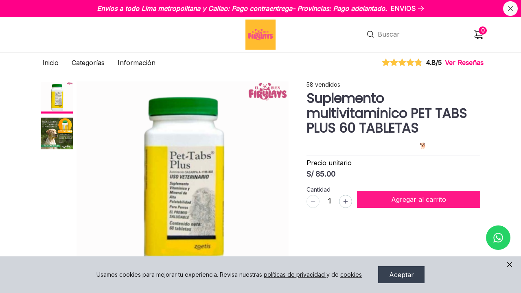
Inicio (50, 63)
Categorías (88, 63)
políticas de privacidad (295, 274)
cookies (351, 274)
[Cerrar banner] (510, 8)
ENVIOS (407, 8)
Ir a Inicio (259, 23)
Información (136, 63)
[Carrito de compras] (479, 34)
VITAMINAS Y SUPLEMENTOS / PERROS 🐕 (369, 135)
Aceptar (401, 275)
